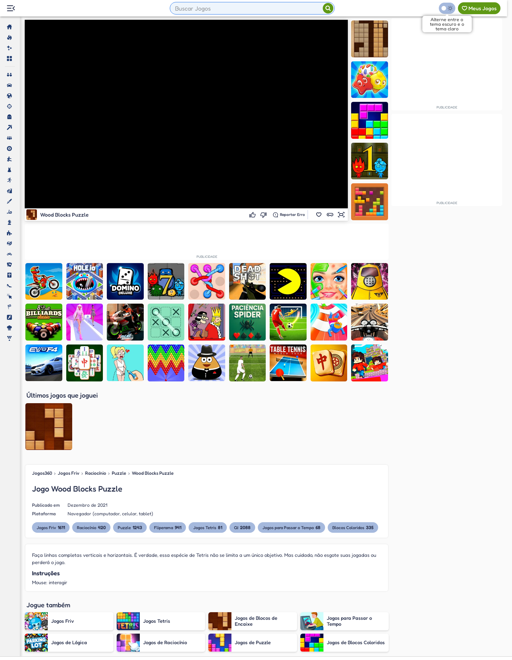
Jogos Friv (68, 406)
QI (242, 460)
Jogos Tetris (207, 460)
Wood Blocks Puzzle (153, 406)
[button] (319, 214)
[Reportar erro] (289, 214)
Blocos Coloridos (353, 460)
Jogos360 (42, 406)
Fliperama (167, 460)
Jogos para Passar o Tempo (291, 460)
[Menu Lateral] (10, 8)
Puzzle (119, 406)
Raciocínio (95, 406)
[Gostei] (253, 214)
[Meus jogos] (479, 8)
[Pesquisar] (328, 8)
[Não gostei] (264, 214)
